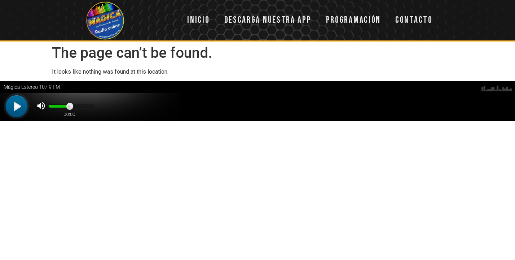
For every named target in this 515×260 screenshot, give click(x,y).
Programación (353, 20)
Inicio (198, 20)
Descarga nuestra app (268, 20)
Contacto (414, 20)
